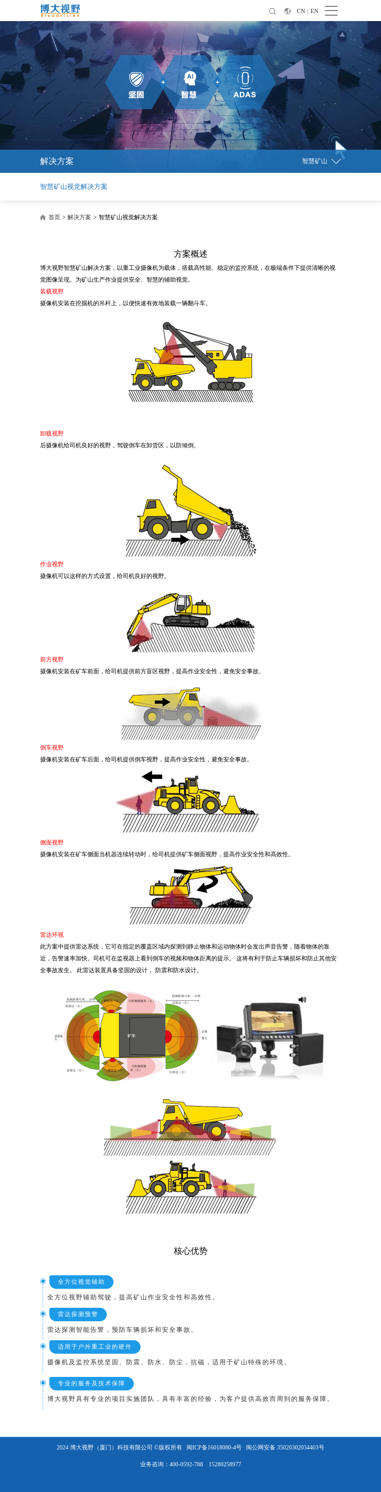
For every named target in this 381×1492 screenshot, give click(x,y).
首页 (54, 217)
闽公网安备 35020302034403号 (285, 1447)
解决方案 (79, 217)
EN (315, 11)
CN (301, 11)
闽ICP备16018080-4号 (214, 1447)
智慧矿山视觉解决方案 (74, 186)
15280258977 (224, 1464)
